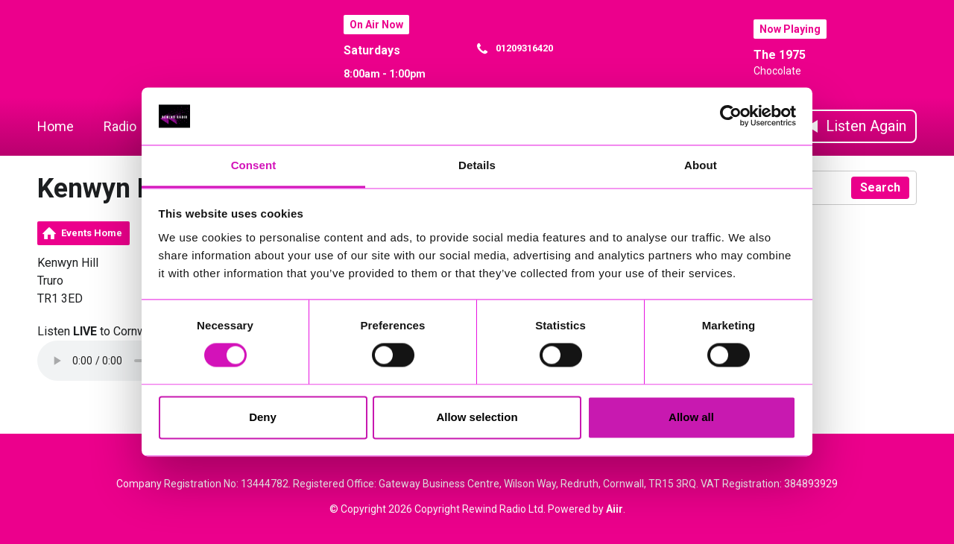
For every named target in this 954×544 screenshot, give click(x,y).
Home (55, 126)
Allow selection (476, 417)
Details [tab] (477, 165)
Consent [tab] (254, 165)
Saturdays (372, 50)
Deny (263, 417)
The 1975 (780, 55)
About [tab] (700, 165)
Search (880, 187)
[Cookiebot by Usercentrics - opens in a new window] (731, 116)
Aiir (614, 509)
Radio (120, 126)
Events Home (91, 232)
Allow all (691, 417)
